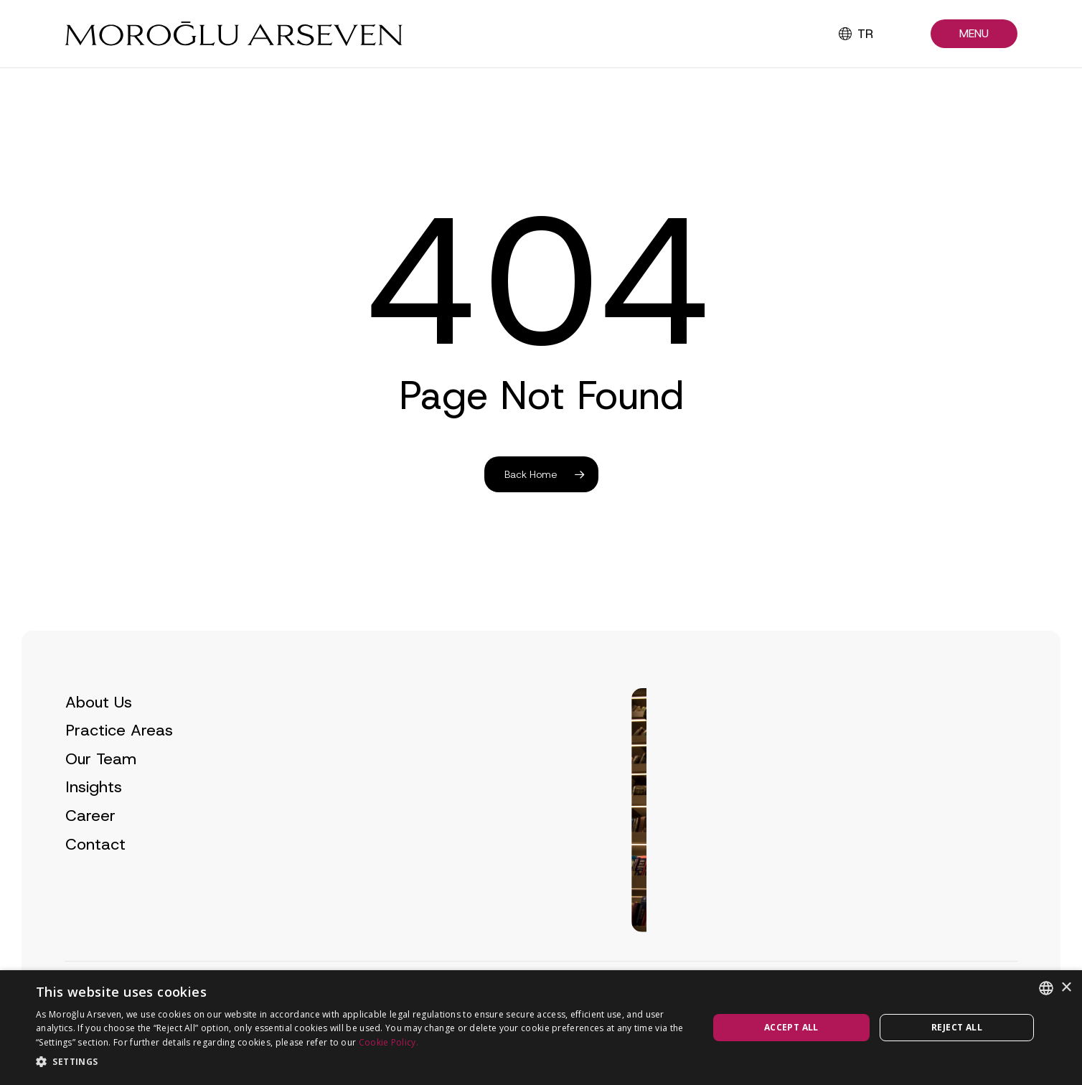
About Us (98, 730)
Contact (95, 872)
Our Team (100, 786)
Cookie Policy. (388, 1042)
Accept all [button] (791, 1027)
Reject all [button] (956, 1027)
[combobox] (1046, 988)
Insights (93, 815)
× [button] (1065, 987)
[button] (974, 34)
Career (90, 843)
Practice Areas (119, 758)
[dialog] (541, 1027)
